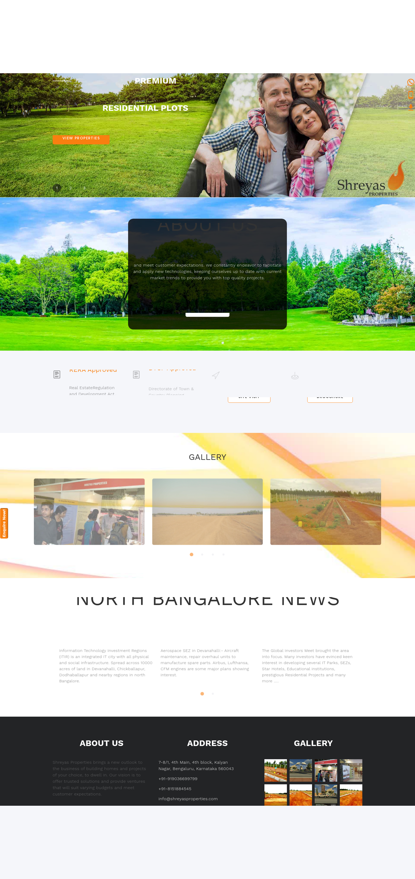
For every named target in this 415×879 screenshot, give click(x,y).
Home (183, 32)
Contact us (348, 32)
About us (216, 32)
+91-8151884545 (134, 15)
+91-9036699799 (135, 9)
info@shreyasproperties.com (188, 798)
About (88, 836)
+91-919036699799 (178, 778)
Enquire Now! (4, 524)
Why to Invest (302, 32)
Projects (254, 32)
